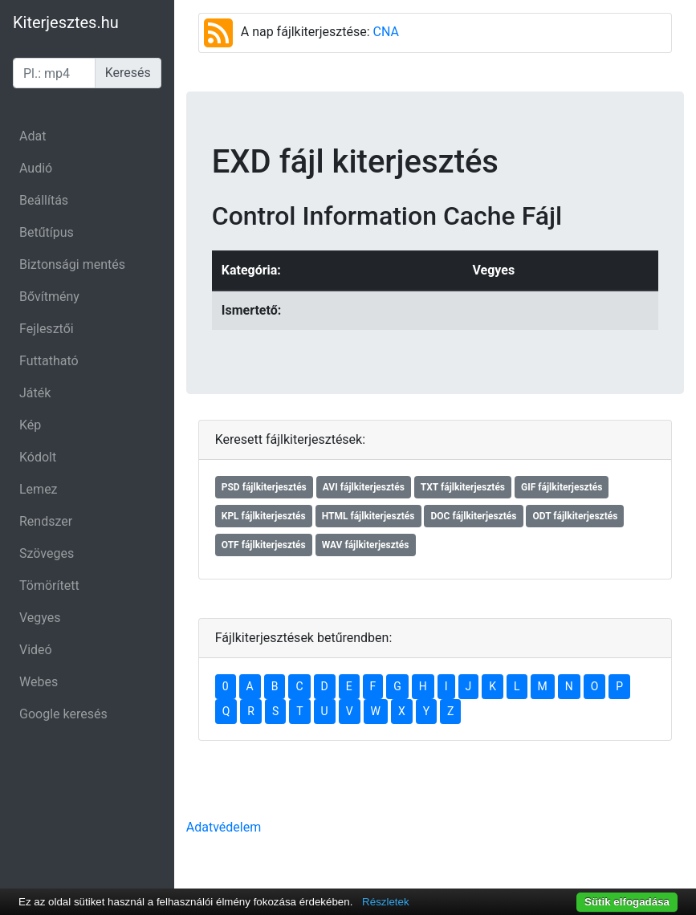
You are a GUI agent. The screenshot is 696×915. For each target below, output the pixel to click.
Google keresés (63, 714)
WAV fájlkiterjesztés (365, 545)
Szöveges (46, 553)
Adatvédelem (223, 827)
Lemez (38, 489)
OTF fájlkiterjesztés (264, 545)
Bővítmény (49, 296)
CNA (386, 31)
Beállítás (43, 200)
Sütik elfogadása (627, 902)
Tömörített (49, 585)
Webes (38, 681)
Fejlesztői (46, 328)
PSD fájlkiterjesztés (264, 487)
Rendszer (45, 521)
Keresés (128, 72)
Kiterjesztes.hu (66, 22)
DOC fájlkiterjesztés (473, 516)
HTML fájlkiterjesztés (368, 516)
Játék (35, 393)
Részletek (385, 902)
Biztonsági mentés (72, 264)
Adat (32, 136)
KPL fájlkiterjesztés (264, 516)
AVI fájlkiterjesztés (364, 487)
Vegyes (40, 617)
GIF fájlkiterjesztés (561, 487)
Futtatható (49, 360)
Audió (35, 168)
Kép (30, 425)
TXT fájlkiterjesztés (463, 487)
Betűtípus (46, 232)
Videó (35, 649)
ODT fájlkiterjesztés (574, 516)
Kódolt (37, 457)
